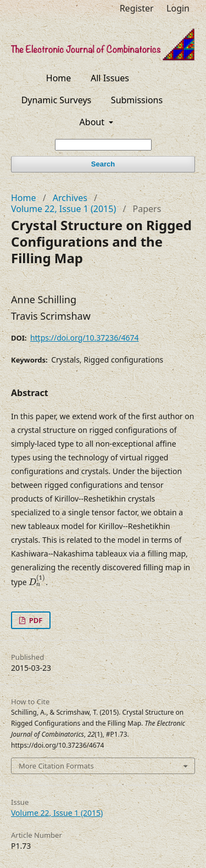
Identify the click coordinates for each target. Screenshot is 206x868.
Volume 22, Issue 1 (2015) (63, 208)
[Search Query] (103, 145)
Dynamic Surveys (56, 100)
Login (178, 8)
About (93, 122)
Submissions (137, 100)
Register (137, 8)
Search (103, 164)
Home (58, 78)
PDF (34, 620)
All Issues (110, 78)
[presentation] (37, 580)
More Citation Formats (56, 766)
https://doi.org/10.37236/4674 (84, 337)
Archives (70, 197)
